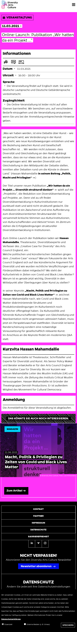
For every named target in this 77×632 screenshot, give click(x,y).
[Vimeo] (38, 543)
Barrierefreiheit (38, 536)
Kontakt (38, 509)
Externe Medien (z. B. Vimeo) (38, 627)
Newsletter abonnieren (36, 566)
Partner (38, 516)
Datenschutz (38, 530)
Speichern (67, 627)
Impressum (38, 523)
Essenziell (8, 627)
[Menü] (73, 4)
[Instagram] (45, 543)
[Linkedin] (32, 543)
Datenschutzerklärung (11, 622)
